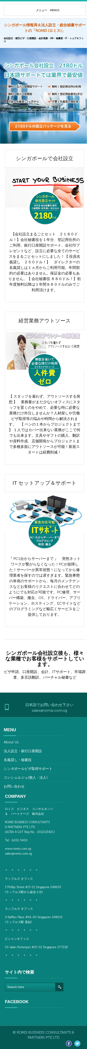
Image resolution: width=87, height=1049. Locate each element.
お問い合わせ (14, 786)
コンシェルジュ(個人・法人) (26, 777)
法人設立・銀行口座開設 (23, 751)
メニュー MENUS (39, 10)
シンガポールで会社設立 (44, 158)
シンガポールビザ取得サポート (28, 769)
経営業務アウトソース (45, 321)
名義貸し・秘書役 (18, 760)
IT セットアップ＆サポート (45, 483)
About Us (11, 742)
